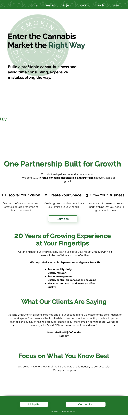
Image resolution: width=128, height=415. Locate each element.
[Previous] (18, 326)
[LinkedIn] (34, 404)
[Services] (62, 218)
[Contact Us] (85, 404)
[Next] (110, 326)
